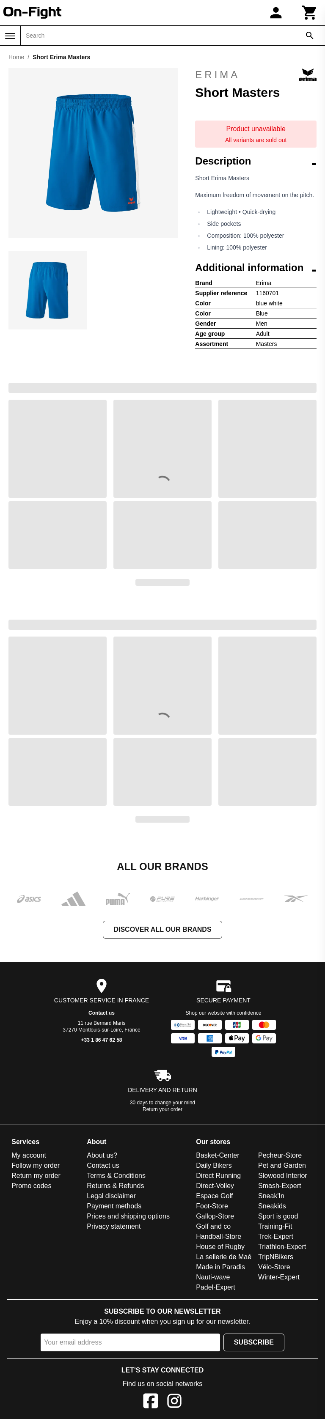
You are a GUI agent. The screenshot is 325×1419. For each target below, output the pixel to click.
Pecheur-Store (280, 1155)
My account (28, 1155)
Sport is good (278, 1216)
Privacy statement (113, 1226)
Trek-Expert (275, 1236)
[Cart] (309, 12)
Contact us (101, 1013)
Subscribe (254, 1342)
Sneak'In (271, 1195)
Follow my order (35, 1165)
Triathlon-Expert (282, 1246)
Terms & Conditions (116, 1175)
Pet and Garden (282, 1165)
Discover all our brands (162, 929)
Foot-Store (212, 1206)
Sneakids (272, 1206)
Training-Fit (275, 1226)
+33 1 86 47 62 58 (101, 1040)
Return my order (36, 1175)
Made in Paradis (220, 1267)
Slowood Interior (282, 1175)
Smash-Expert (279, 1185)
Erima (256, 75)
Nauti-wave (213, 1277)
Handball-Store (218, 1236)
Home (16, 57)
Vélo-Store (274, 1267)
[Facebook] (150, 1402)
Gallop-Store (215, 1216)
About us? (102, 1155)
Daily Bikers (213, 1165)
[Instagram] (174, 1402)
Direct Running (218, 1175)
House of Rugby (220, 1246)
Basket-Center (217, 1155)
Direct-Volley (215, 1185)
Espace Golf (214, 1195)
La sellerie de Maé (223, 1256)
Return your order (162, 1109)
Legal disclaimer (111, 1195)
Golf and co (213, 1226)
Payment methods (114, 1206)
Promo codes (31, 1185)
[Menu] (10, 36)
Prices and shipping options (128, 1216)
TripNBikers (275, 1256)
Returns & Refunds (115, 1185)
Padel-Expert (215, 1287)
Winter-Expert (279, 1277)
